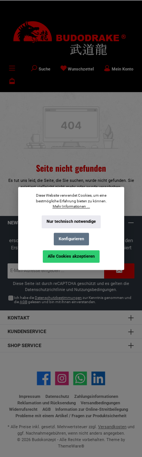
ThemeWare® (71, 446)
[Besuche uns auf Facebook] (43, 378)
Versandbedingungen (100, 403)
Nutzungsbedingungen (95, 289)
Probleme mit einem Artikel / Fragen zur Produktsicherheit (71, 415)
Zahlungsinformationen (96, 396)
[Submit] (119, 271)
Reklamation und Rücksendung (46, 403)
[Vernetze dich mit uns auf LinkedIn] (98, 378)
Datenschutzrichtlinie (45, 289)
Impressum (30, 396)
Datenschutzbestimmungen (58, 298)
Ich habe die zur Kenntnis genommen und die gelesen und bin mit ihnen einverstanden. (72, 300)
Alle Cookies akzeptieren (71, 256)
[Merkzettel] (77, 69)
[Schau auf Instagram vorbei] (61, 378)
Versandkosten (112, 426)
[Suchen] (40, 69)
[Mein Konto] (118, 69)
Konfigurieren (71, 238)
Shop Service (24, 345)
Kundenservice (27, 331)
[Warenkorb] (12, 81)
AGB (23, 302)
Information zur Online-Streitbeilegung (91, 409)
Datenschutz (57, 396)
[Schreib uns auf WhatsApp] (80, 378)
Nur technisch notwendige (71, 221)
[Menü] (12, 69)
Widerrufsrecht (23, 409)
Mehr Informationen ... (71, 207)
